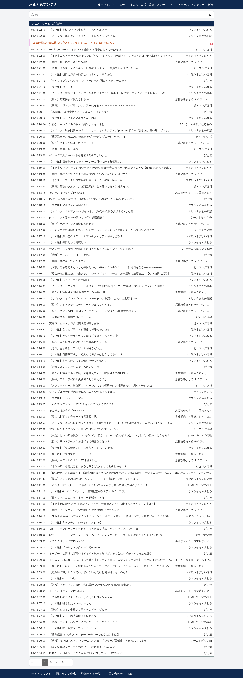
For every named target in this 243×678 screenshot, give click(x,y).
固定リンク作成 (66, 674)
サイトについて (41, 674)
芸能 (151, 4)
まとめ (134, 4)
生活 (143, 4)
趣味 (210, 4)
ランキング (106, 4)
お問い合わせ (114, 674)
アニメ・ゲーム (179, 4)
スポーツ (162, 4)
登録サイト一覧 (91, 674)
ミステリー (198, 4)
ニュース (122, 4)
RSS (130, 674)
